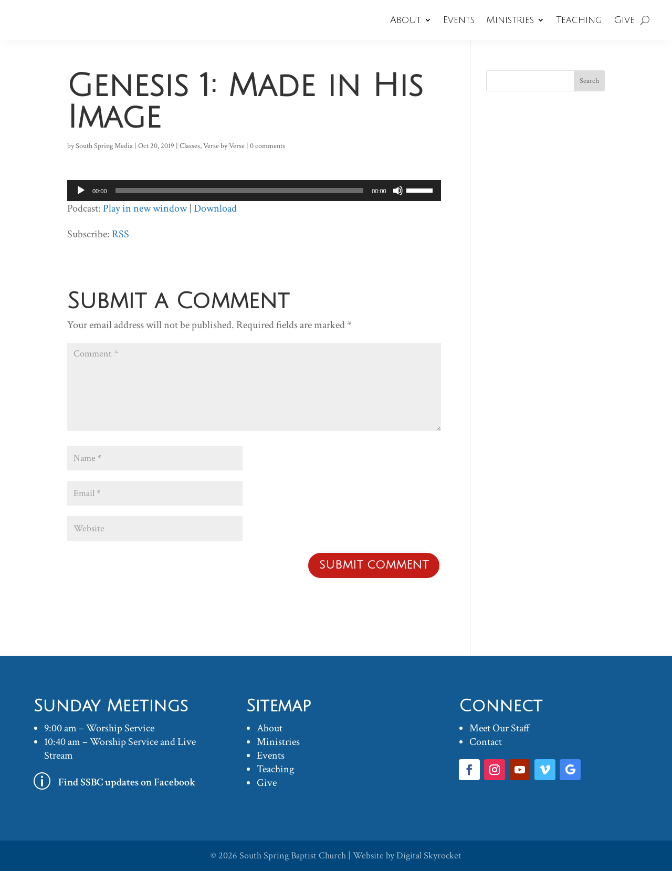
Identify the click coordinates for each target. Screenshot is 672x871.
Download (215, 208)
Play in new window (145, 208)
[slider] (240, 190)
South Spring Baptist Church (292, 855)
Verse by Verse (224, 146)
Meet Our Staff (499, 728)
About (405, 20)
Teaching (579, 20)
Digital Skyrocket (428, 855)
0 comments (267, 146)
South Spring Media (104, 146)
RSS (120, 234)
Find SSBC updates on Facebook (127, 782)
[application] (254, 190)
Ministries (510, 20)
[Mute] (398, 190)
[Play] (81, 190)
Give (624, 20)
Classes (190, 146)
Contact (485, 742)
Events (459, 20)
